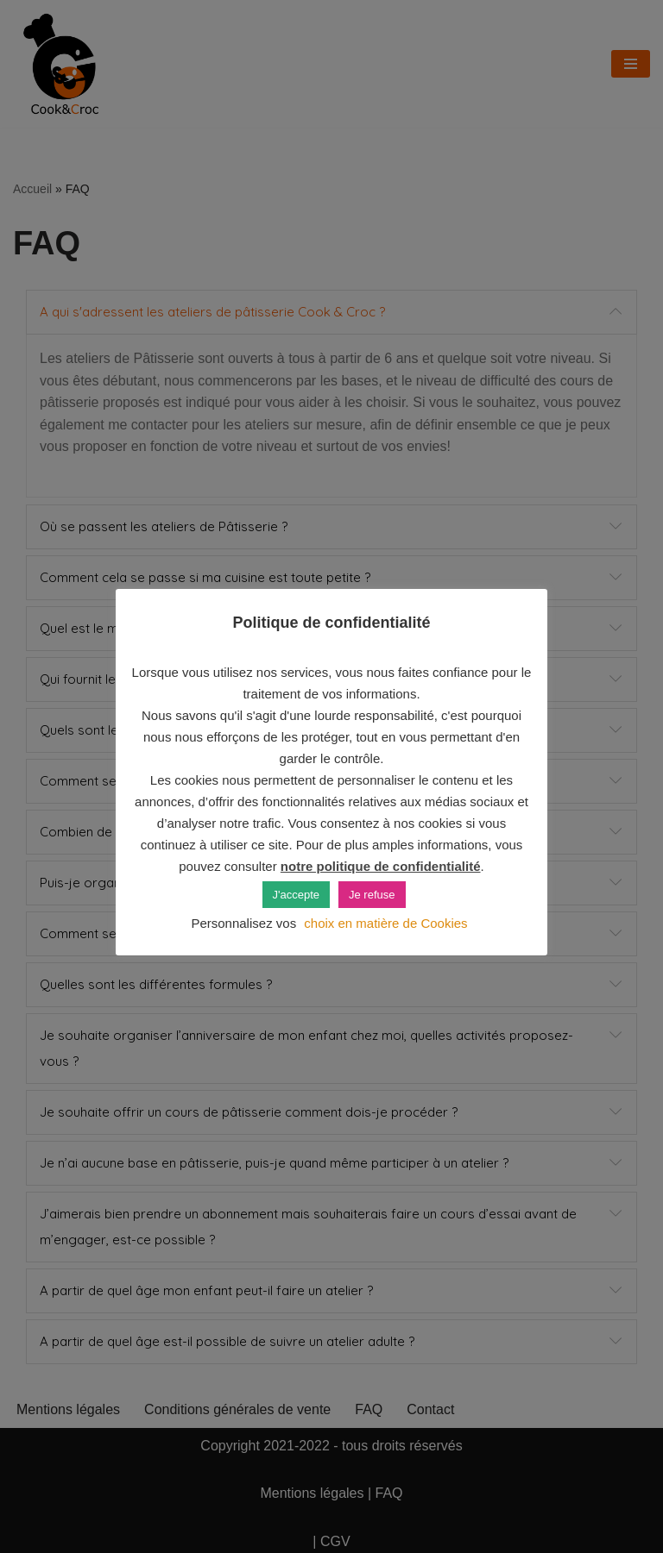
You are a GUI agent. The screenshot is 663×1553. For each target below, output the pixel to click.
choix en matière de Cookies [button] (385, 923)
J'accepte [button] (296, 894)
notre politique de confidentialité (381, 866)
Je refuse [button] (372, 894)
